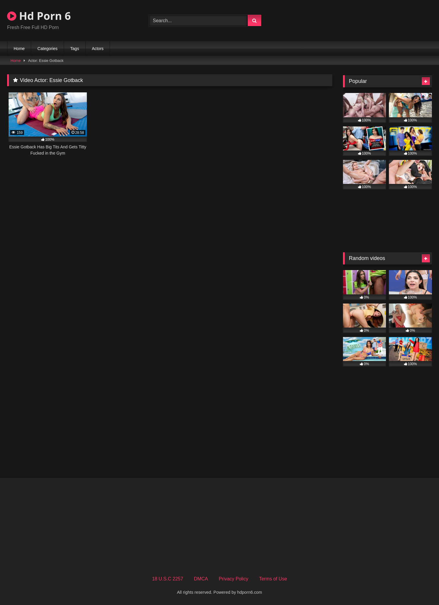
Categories (47, 48)
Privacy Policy (233, 578)
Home (19, 48)
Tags (74, 48)
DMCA (201, 578)
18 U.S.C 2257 (167, 578)
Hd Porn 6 (39, 16)
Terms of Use (273, 578)
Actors (98, 48)
